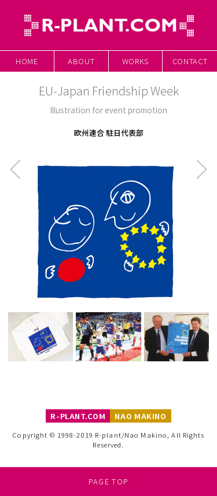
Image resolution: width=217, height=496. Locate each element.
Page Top (108, 481)
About (81, 60)
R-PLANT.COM (77, 415)
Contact (190, 60)
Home (27, 60)
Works (135, 60)
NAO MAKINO (140, 415)
